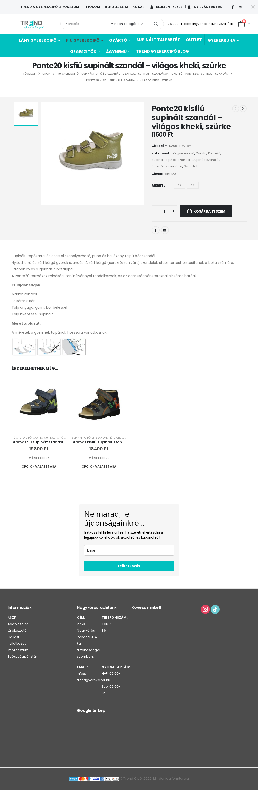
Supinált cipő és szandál (171, 160)
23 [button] (192, 185)
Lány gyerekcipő (38, 40)
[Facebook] (233, 7)
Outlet (194, 40)
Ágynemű (116, 52)
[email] (129, 551)
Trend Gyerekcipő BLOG (162, 51)
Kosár (139, 6)
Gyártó (118, 40)
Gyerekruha (221, 40)
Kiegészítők (82, 52)
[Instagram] (240, 7)
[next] (243, 108)
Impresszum (18, 651)
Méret (158, 185)
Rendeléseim (116, 6)
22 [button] (179, 185)
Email (165, 230)
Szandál (190, 166)
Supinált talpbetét (158, 40)
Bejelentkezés (166, 6)
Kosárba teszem (209, 211)
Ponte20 (214, 153)
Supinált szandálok (167, 166)
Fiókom (93, 6)
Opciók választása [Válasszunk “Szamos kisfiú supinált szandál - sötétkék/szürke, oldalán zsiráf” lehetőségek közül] (99, 466)
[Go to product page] (39, 404)
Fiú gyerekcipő (83, 40)
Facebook (156, 230)
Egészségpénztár (22, 657)
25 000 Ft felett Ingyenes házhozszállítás (201, 24)
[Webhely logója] (32, 23)
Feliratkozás (129, 566)
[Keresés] (156, 24)
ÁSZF (12, 618)
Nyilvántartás (204, 6)
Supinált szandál (205, 160)
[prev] (235, 108)
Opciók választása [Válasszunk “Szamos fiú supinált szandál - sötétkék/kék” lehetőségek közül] (39, 466)
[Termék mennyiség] (164, 211)
